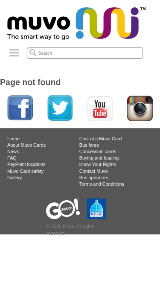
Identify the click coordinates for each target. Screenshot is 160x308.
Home (13, 138)
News (13, 151)
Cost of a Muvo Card (100, 138)
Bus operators (93, 177)
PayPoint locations (26, 164)
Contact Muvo (93, 171)
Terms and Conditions (101, 184)
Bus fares (89, 145)
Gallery (14, 177)
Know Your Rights (97, 164)
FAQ (12, 157)
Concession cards (97, 151)
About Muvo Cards (26, 145)
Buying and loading (99, 157)
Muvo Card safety (25, 171)
